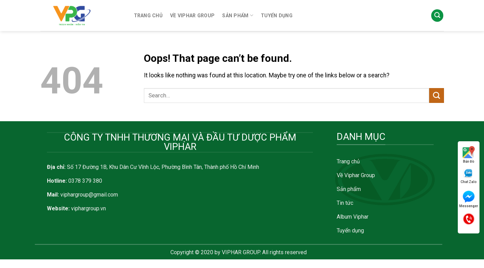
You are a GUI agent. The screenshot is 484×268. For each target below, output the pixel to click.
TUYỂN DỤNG (277, 15)
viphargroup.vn (88, 208)
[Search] (437, 15)
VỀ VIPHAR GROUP (192, 15)
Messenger (468, 199)
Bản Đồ (469, 154)
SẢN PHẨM (237, 15)
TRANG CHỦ (148, 15)
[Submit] (436, 95)
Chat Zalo (469, 176)
